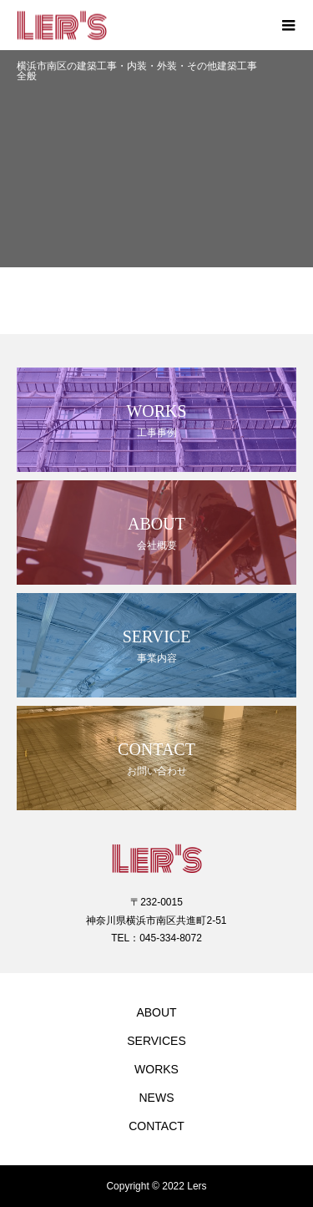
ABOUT (156, 1012)
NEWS (156, 1097)
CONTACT (156, 1126)
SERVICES (156, 1040)
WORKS (156, 1069)
